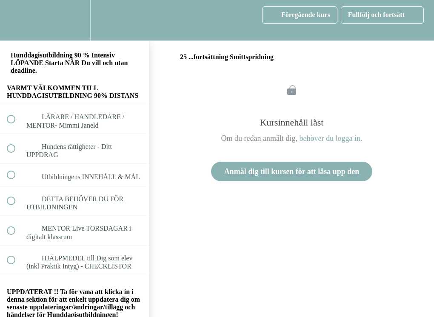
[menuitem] (74, 20)
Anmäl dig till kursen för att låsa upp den (292, 171)
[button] (15, 20)
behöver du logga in (330, 138)
